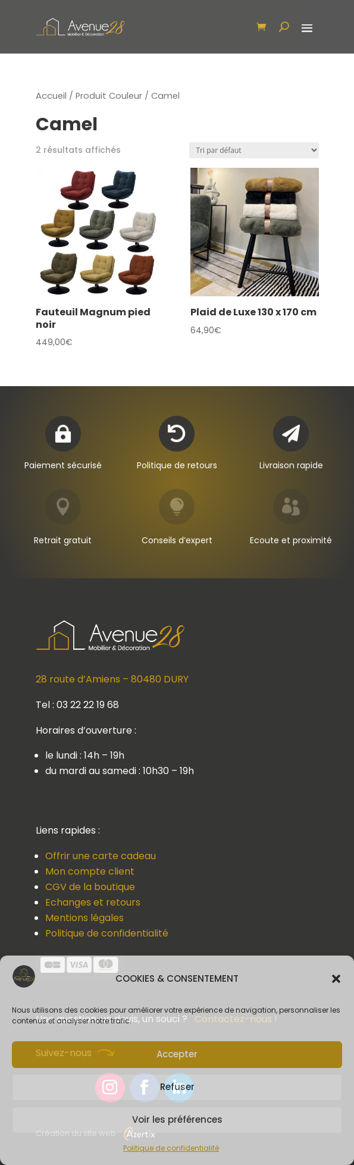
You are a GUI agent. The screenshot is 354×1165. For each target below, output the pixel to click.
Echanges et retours (92, 902)
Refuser (177, 1087)
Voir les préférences (177, 1119)
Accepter (177, 1054)
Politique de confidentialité (171, 1148)
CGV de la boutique (90, 887)
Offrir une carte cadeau (100, 856)
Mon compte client (89, 871)
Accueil (51, 96)
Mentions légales (84, 918)
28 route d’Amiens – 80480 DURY (112, 679)
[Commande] (254, 150)
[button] (336, 979)
